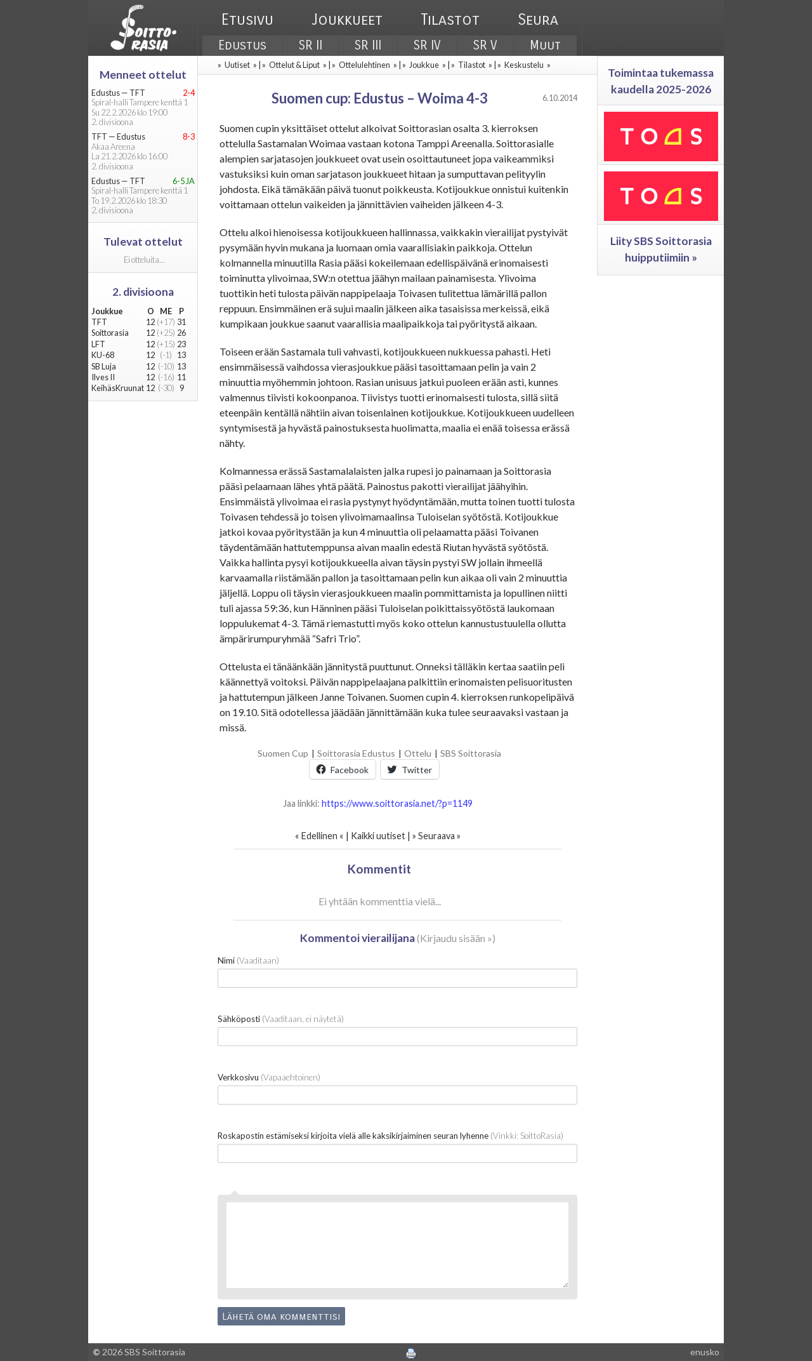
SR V (485, 45)
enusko (704, 1351)
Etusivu (247, 20)
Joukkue (424, 65)
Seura (538, 20)
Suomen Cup (283, 753)
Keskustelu (524, 65)
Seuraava (436, 835)
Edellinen (319, 835)
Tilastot (450, 20)
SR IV (427, 45)
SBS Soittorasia (470, 753)
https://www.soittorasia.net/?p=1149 (397, 803)
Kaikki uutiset (379, 835)
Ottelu (417, 753)
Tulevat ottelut (143, 241)
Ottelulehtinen (364, 65)
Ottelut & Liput (294, 65)
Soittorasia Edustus (356, 753)
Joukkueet (347, 20)
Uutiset (237, 65)
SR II (310, 45)
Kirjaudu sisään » (456, 938)
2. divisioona (143, 291)
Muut (545, 45)
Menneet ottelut (143, 74)
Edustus (242, 45)
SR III (368, 45)
